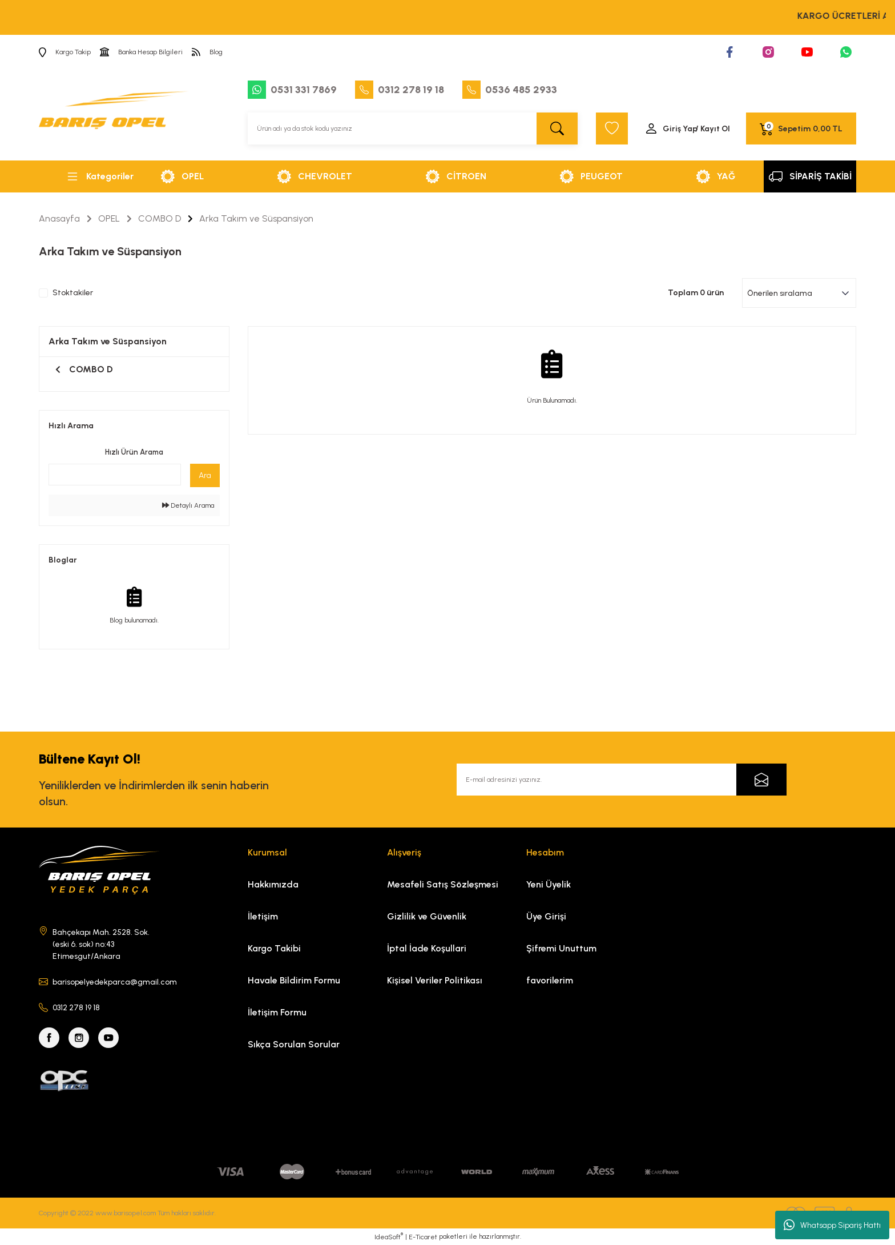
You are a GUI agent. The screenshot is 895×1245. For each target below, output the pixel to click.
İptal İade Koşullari (426, 948)
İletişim (263, 916)
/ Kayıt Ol (712, 129)
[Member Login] (687, 128)
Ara (205, 475)
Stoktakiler (73, 293)
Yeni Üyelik (548, 884)
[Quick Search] (115, 474)
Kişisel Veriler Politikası (434, 980)
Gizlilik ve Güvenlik (426, 916)
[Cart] (801, 128)
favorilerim (549, 980)
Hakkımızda (273, 884)
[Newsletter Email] (622, 780)
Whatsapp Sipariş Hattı (832, 1225)
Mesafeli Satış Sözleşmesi (442, 884)
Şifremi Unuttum (561, 948)
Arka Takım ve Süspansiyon (256, 218)
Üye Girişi (546, 916)
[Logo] (113, 114)
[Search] (413, 128)
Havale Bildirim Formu (294, 980)
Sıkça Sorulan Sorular (294, 1044)
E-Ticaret (423, 1237)
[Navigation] (99, 176)
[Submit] (761, 780)
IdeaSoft (388, 1236)
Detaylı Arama (188, 505)
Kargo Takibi (274, 948)
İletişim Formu (277, 1012)
